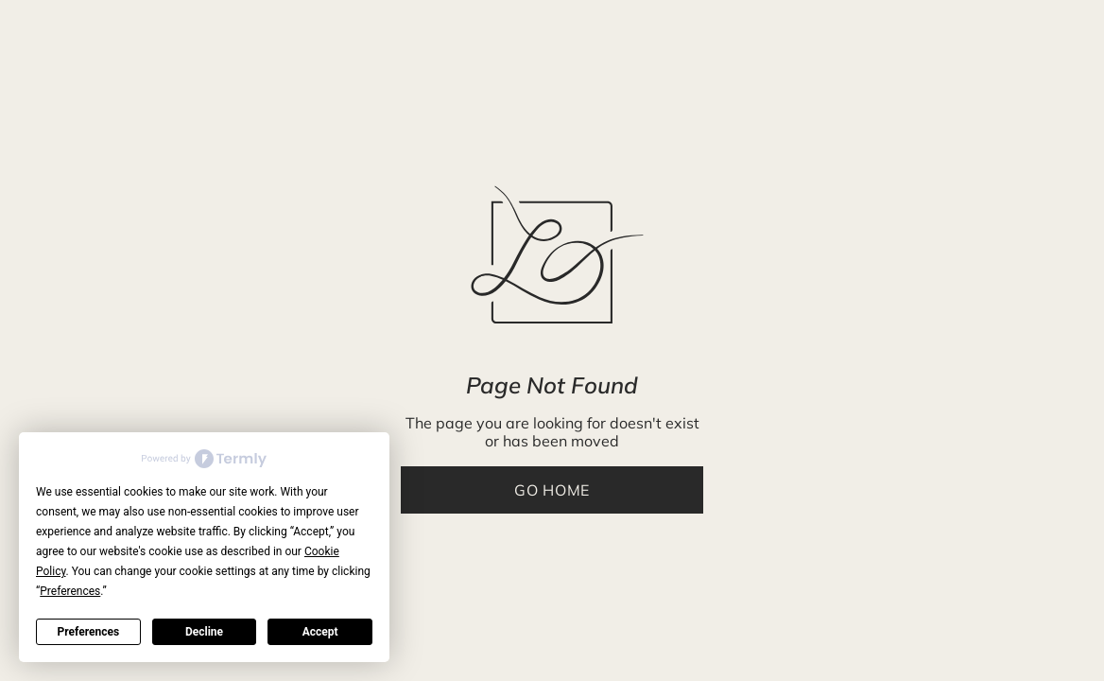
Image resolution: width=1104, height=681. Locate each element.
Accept (320, 631)
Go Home (552, 489)
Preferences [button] (70, 591)
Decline (204, 631)
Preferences (89, 631)
